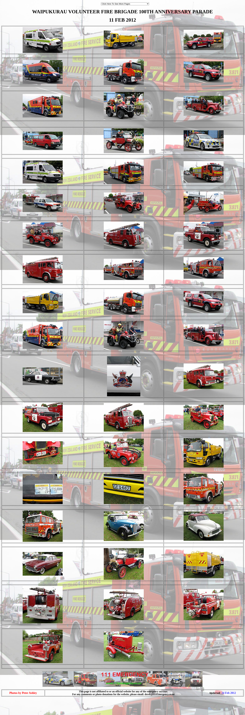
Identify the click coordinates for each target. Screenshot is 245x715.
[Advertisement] (10, 708)
